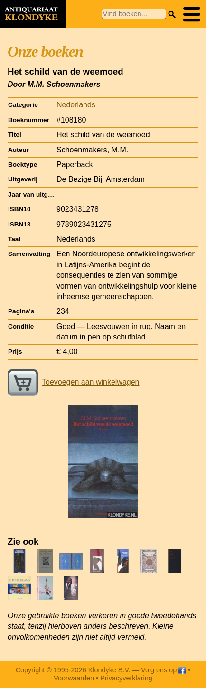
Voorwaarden (74, 678)
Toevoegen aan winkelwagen (73, 382)
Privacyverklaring (126, 678)
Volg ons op (163, 670)
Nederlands (75, 105)
